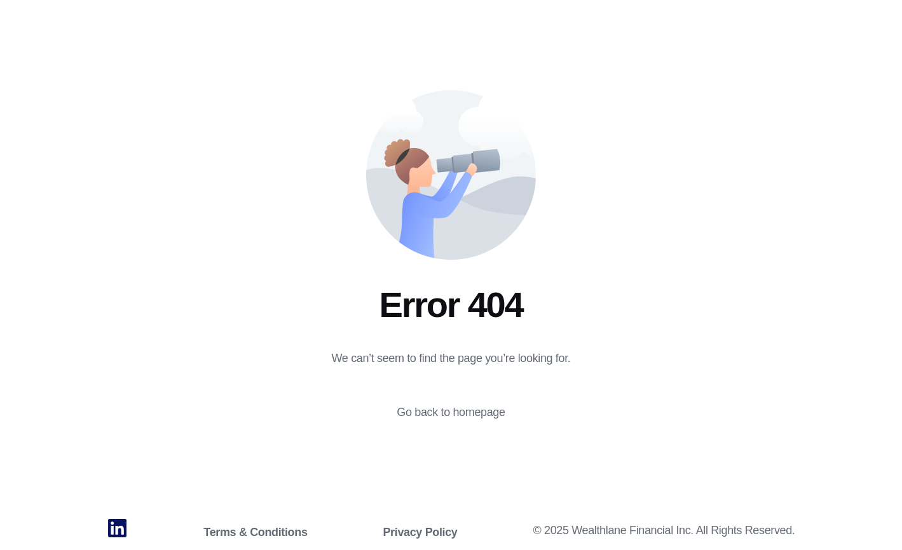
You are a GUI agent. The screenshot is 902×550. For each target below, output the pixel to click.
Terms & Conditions (255, 532)
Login (863, 17)
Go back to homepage (451, 412)
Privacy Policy (420, 532)
